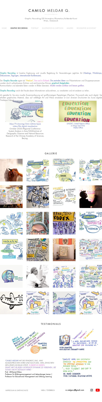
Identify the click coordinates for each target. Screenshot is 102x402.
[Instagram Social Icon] (92, 390)
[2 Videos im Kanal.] (51, 111)
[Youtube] (98, 390)
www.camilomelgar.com (51, 14)
